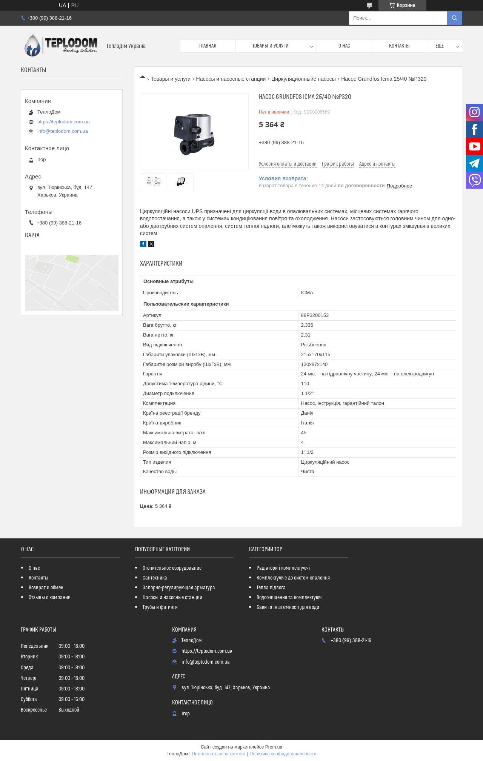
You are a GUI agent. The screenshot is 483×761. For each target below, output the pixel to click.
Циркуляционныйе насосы (303, 79)
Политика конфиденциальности (282, 753)
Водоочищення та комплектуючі (290, 598)
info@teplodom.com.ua (62, 131)
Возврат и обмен (46, 588)
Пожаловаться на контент (219, 753)
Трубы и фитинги (160, 607)
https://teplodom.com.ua (63, 122)
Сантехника (155, 578)
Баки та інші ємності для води (288, 607)
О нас (344, 46)
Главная (207, 46)
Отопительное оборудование (172, 568)
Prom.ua (273, 747)
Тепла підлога (271, 588)
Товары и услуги (270, 46)
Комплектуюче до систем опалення (293, 578)
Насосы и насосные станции (231, 79)
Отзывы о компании (50, 598)
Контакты (399, 46)
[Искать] (454, 18)
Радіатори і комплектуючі (283, 568)
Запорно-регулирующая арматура (179, 588)
